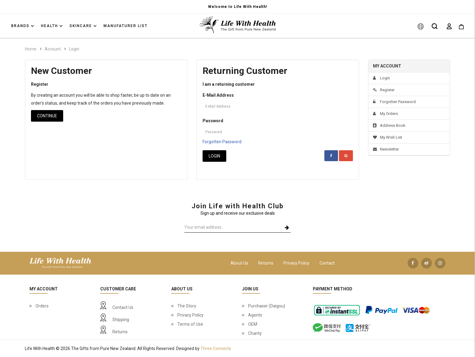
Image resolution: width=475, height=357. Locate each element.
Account (53, 49)
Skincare (83, 26)
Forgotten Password (222, 141)
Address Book (389, 125)
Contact (327, 263)
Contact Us (122, 307)
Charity (255, 333)
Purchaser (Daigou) (266, 305)
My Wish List (387, 137)
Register (384, 90)
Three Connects (215, 348)
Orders (42, 305)
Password (213, 120)
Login (74, 49)
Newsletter (386, 149)
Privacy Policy (296, 263)
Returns (265, 263)
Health (52, 26)
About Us (239, 263)
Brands (22, 26)
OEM (252, 324)
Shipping (120, 319)
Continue (47, 115)
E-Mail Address (218, 95)
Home (30, 49)
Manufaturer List (126, 26)
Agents (255, 315)
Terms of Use (190, 324)
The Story (186, 305)
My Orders (385, 113)
